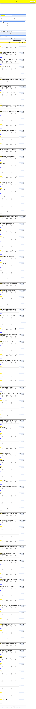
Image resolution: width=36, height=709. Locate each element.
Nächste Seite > (24, 38)
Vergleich (6, 15)
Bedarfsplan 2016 (10, 15)
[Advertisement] (18, 6)
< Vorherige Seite (2, 38)
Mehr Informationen (15, 2)
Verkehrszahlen (2, 15)
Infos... (1, 57)
